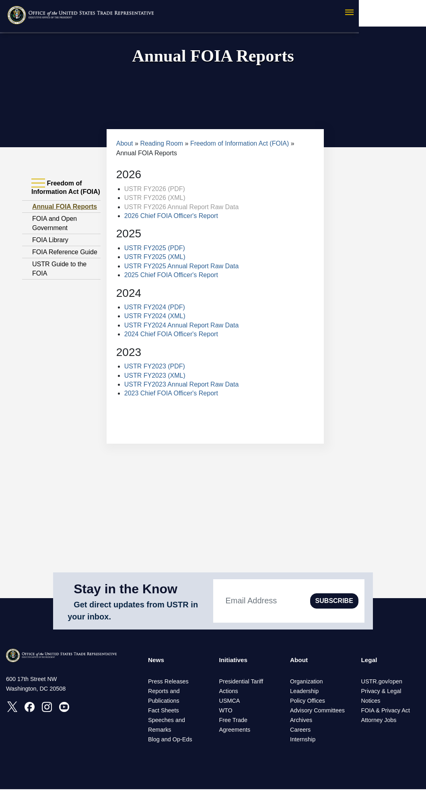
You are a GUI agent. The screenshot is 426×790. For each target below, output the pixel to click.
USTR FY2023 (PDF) (154, 366)
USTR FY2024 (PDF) (154, 307)
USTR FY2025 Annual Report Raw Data (181, 266)
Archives (301, 721)
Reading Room (161, 143)
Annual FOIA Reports (64, 206)
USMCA (229, 701)
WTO (226, 711)
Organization (306, 682)
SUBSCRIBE (334, 600)
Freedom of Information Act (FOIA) (239, 143)
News (156, 660)
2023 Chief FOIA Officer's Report (171, 393)
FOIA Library (50, 240)
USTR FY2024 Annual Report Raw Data (181, 325)
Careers (300, 730)
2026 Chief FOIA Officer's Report (171, 215)
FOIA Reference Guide (64, 252)
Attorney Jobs (379, 721)
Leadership (304, 692)
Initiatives (234, 660)
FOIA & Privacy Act (385, 711)
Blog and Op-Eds (170, 740)
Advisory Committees (317, 711)
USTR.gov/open (381, 682)
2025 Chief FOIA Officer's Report (171, 275)
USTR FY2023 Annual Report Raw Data (181, 384)
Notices (371, 701)
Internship (302, 740)
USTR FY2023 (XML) (154, 375)
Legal (369, 660)
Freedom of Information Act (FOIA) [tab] (65, 187)
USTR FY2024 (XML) (154, 316)
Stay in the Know (125, 589)
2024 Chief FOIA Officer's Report (171, 334)
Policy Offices (307, 701)
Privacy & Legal (381, 692)
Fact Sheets (163, 711)
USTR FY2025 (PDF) (154, 248)
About (124, 143)
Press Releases (168, 682)
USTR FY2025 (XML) (154, 256)
